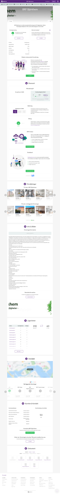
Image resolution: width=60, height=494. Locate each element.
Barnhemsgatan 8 (12, 332)
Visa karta (30, 369)
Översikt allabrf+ (4, 479)
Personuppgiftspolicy (51, 485)
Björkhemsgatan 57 (12, 348)
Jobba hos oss (50, 482)
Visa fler (19, 351)
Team (49, 480)
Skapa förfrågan (23, 485)
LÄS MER (41, 38)
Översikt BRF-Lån (32, 479)
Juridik (12, 485)
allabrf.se (42, 61)
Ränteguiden (32, 480)
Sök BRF (4, 475)
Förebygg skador (23, 483)
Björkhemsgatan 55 (12, 346)
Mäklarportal (41, 484)
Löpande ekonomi (14, 480)
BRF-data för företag (42, 483)
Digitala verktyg (14, 482)
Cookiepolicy (50, 486)
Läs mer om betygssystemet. (35, 125)
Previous (5, 195)
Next (54, 195)
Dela (10, 21)
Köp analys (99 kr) (30, 146)
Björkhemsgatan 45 (12, 334)
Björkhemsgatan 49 (12, 339)
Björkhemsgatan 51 (12, 341)
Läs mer (19, 38)
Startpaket (3, 485)
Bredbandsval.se (31, 157)
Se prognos (46, 98)
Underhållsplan (14, 483)
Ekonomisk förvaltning (15, 479)
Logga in (53, 1)
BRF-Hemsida (4, 482)
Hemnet (3, 480)
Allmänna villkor (50, 483)
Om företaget (50, 479)
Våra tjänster (47, 1)
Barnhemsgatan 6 (12, 330)
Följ (50, 21)
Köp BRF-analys (41, 479)
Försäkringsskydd (23, 480)
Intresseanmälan (32, 485)
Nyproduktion (32, 483)
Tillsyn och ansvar (23, 482)
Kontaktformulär (30, 432)
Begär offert (13, 486)
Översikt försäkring (23, 479)
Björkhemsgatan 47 (12, 337)
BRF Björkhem (30, 1)
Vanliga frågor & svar (42, 486)
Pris (2, 483)
